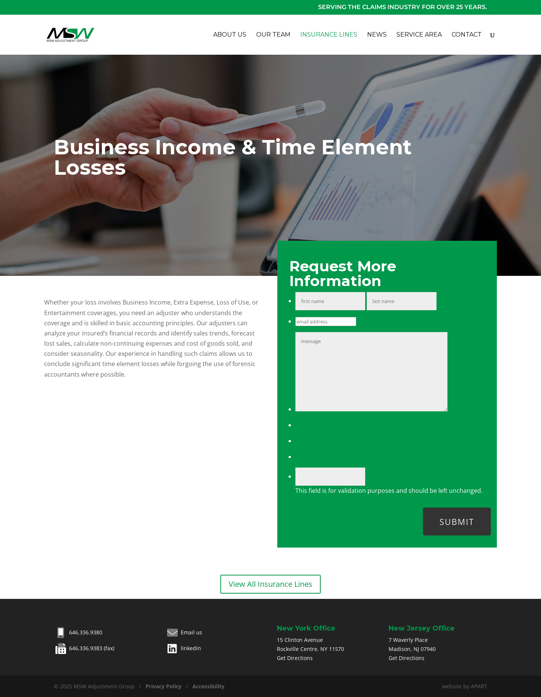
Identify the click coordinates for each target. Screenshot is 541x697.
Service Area (419, 35)
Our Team (273, 35)
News (377, 35)
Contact (467, 35)
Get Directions (295, 658)
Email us (184, 632)
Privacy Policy (163, 686)
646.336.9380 (78, 632)
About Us (229, 35)
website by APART (464, 686)
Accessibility (208, 686)
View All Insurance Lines (270, 584)
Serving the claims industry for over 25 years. (402, 7)
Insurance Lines (328, 35)
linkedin (183, 648)
